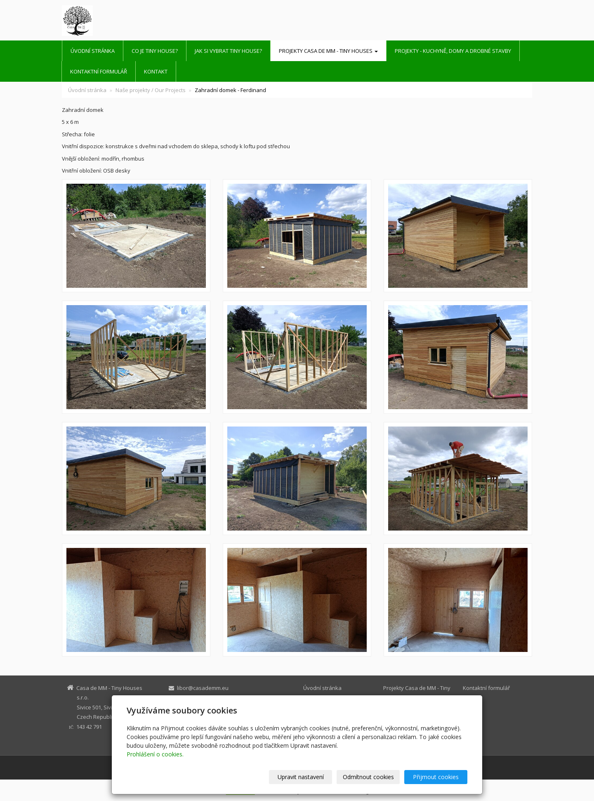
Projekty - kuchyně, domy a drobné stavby (453, 51)
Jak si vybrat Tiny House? (228, 51)
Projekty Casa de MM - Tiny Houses (328, 51)
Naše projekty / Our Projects (151, 90)
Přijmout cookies (436, 777)
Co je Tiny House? (155, 51)
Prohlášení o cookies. (155, 754)
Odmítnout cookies (368, 777)
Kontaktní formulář (98, 71)
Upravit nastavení (301, 777)
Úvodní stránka (93, 51)
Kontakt (155, 71)
